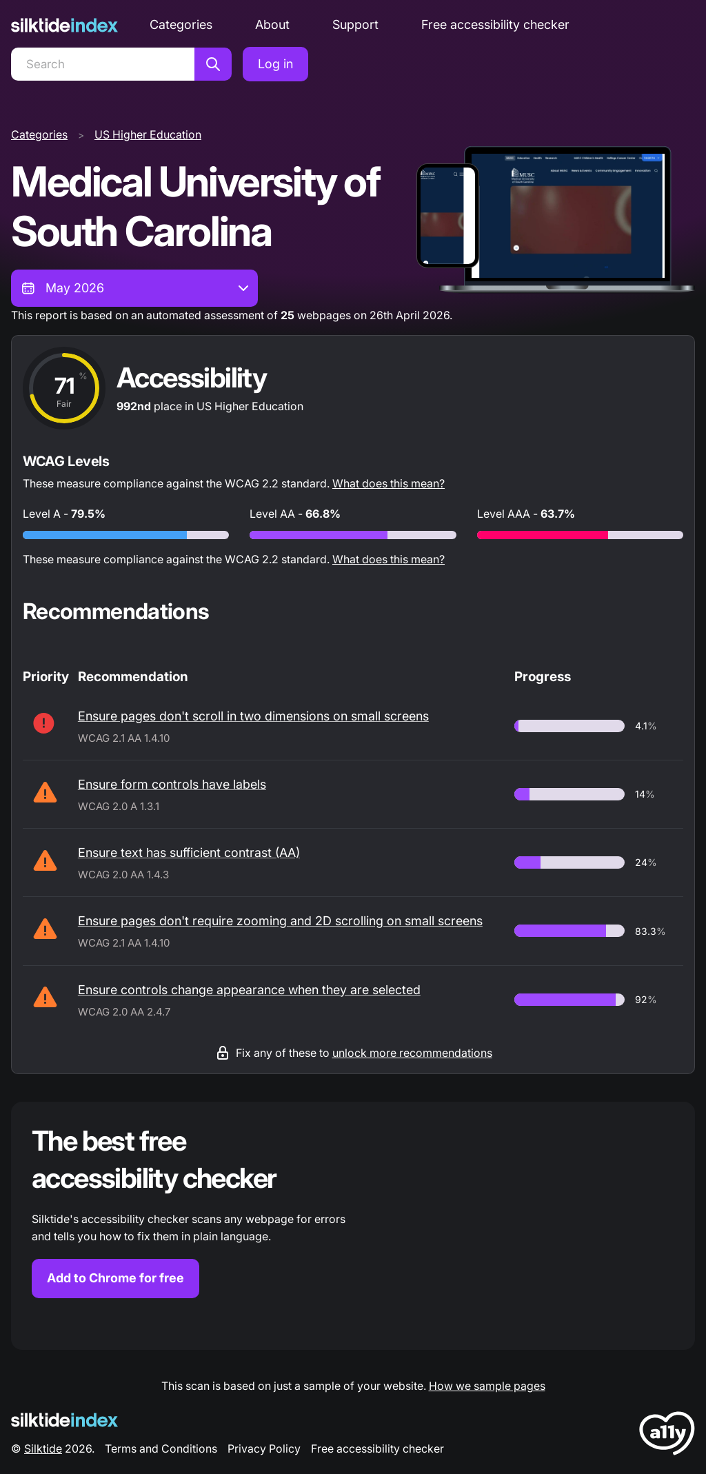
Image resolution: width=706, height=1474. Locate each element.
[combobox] (134, 288)
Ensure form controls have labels (172, 784)
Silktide (43, 1448)
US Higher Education (147, 134)
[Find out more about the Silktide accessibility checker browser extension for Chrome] (353, 1226)
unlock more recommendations (412, 1053)
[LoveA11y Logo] (667, 1435)
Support (355, 24)
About (272, 24)
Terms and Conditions (161, 1448)
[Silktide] (64, 25)
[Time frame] (134, 288)
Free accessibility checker (495, 24)
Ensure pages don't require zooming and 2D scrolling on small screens (280, 920)
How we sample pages (487, 1386)
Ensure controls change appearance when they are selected (249, 989)
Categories (181, 24)
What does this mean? (388, 483)
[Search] (102, 64)
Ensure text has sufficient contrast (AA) (189, 852)
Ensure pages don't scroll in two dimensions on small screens (253, 716)
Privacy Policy (264, 1448)
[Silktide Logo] (64, 1420)
